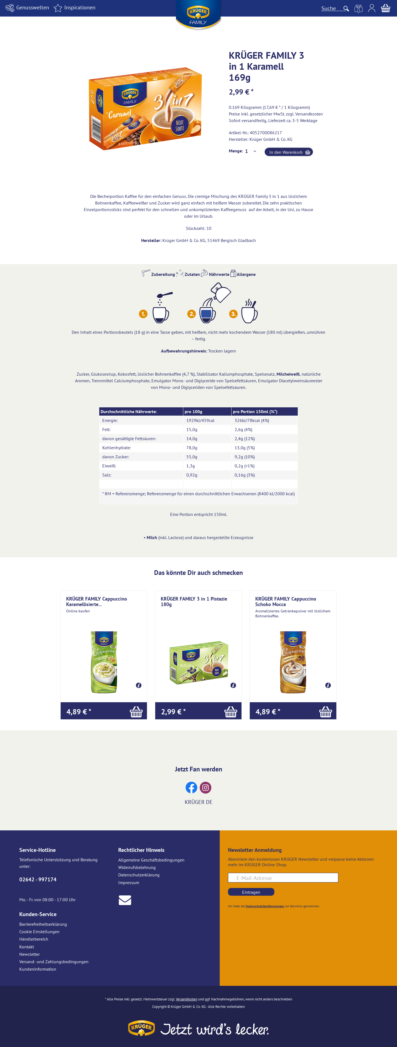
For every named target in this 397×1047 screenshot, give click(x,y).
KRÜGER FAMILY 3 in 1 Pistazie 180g (194, 601)
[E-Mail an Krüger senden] (125, 899)
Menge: (236, 151)
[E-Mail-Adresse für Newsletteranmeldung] (283, 877)
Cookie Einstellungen (39, 931)
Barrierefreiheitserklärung (43, 924)
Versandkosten (309, 114)
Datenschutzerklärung (139, 875)
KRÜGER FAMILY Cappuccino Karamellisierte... (96, 601)
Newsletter (29, 954)
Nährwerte (215, 274)
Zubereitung (158, 274)
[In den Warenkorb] (104, 711)
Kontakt (26, 946)
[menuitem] (26, 8)
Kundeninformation (37, 969)
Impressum (128, 882)
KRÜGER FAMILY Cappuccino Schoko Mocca (285, 601)
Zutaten (188, 274)
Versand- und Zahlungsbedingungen (53, 961)
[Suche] (333, 8)
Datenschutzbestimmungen (265, 906)
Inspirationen (73, 7)
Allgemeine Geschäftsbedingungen (151, 860)
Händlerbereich (33, 939)
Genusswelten (26, 7)
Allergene (243, 274)
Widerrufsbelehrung (137, 867)
